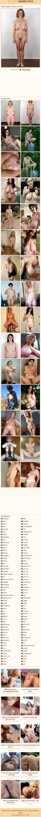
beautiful (5, 537)
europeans (5, 606)
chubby (4, 571)
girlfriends (5, 624)
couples (4, 582)
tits (23, 643)
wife (23, 661)
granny (4, 632)
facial (3, 608)
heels (4, 643)
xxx (23, 664)
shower (24, 614)
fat (3, 611)
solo (23, 627)
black (3, 550)
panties (24, 579)
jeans (4, 659)
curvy (4, 592)
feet (3, 614)
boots (4, 561)
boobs (4, 558)
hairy (3, 635)
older (24, 561)
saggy (24, 600)
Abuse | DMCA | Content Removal (12, 810)
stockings (25, 629)
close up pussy (7, 579)
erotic (4, 603)
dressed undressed (8, 595)
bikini (3, 547)
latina (4, 664)
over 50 (24, 571)
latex (3, 661)
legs (23, 518)
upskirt (24, 648)
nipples (24, 545)
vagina (24, 651)
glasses (4, 627)
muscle (24, 540)
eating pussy (6, 598)
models (24, 534)
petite (24, 584)
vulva (24, 656)
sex (23, 606)
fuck (3, 619)
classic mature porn (8, 574)
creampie (5, 584)
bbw (3, 532)
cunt (3, 590)
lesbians (25, 521)
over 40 (24, 569)
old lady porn (26, 555)
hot (3, 648)
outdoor (24, 563)
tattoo (24, 632)
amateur (5, 518)
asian (4, 524)
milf (23, 529)
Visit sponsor (26, 70)
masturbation (26, 526)
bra (3, 563)
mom (24, 537)
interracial (5, 656)
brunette (5, 566)
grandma (5, 629)
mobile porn (26, 532)
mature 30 (25, 566)
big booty (5, 542)
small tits (25, 624)
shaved (24, 611)
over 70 (24, 577)
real (23, 595)
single (24, 616)
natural (24, 542)
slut (23, 621)
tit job (24, 640)
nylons (24, 553)
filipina (4, 616)
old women (26, 558)
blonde (4, 553)
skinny (24, 619)
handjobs (5, 640)
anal (3, 521)
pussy (24, 592)
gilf (3, 621)
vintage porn (26, 653)
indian (4, 653)
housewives (6, 651)
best (3, 540)
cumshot (5, 587)
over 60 (24, 574)
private (24, 590)
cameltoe (5, 569)
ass (3, 526)
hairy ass (5, 637)
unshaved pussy (27, 645)
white (24, 659)
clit (3, 577)
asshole (4, 529)
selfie (24, 603)
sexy (23, 608)
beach (4, 534)
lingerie (24, 524)
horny (4, 645)
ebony (4, 600)
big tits (4, 545)
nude (24, 550)
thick (23, 635)
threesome (25, 637)
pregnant (25, 587)
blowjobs (5, 555)
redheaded (25, 598)
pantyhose (25, 582)
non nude (25, 547)
